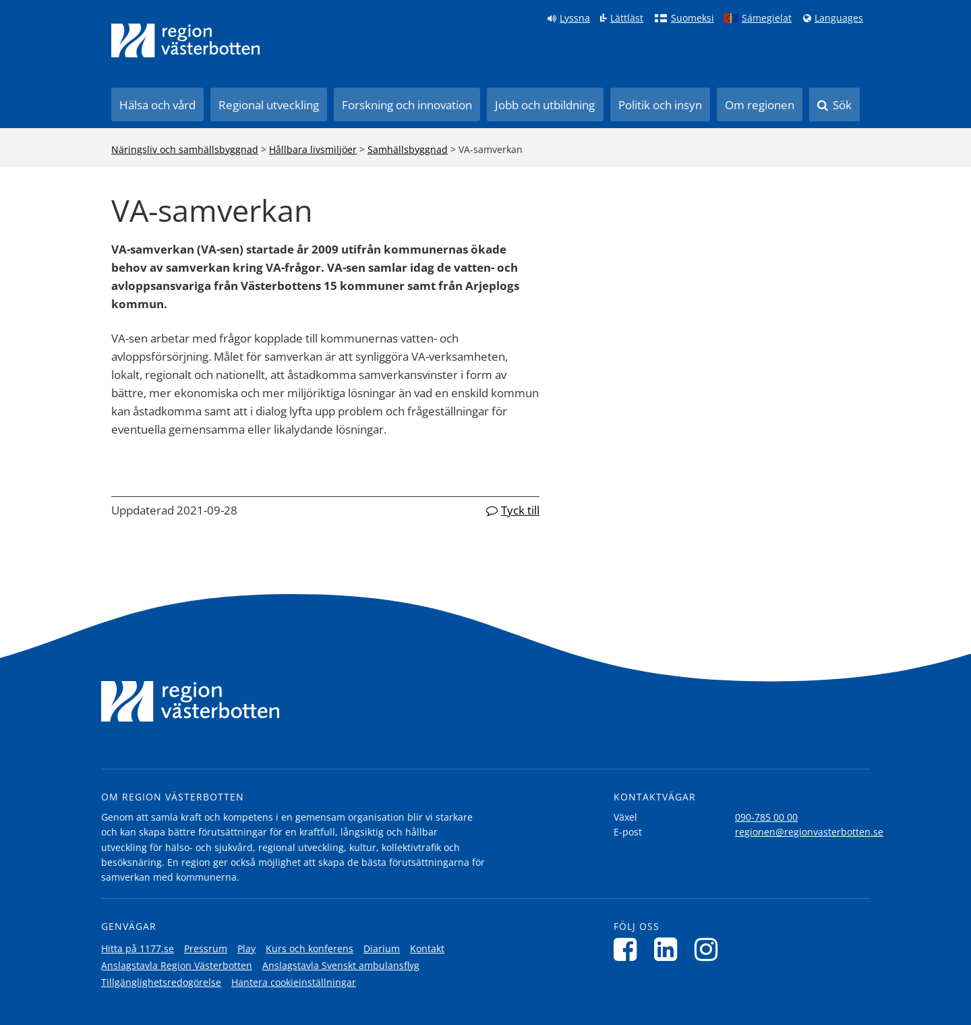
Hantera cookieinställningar (293, 982)
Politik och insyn (660, 105)
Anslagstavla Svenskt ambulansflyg (340, 965)
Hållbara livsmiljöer (313, 149)
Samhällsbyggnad (407, 149)
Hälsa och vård (157, 105)
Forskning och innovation (407, 105)
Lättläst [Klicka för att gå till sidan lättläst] (626, 18)
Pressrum (205, 948)
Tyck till (520, 510)
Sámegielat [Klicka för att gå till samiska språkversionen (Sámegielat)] (767, 18)
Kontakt (427, 948)
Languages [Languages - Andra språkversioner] (839, 18)
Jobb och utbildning (545, 105)
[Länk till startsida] (185, 40)
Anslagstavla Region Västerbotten (176, 965)
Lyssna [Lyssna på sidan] (575, 18)
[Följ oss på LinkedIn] (669, 949)
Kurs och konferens (309, 948)
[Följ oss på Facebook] (629, 949)
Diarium (381, 948)
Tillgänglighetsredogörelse (161, 982)
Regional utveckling (268, 105)
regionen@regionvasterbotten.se (809, 831)
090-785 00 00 (766, 817)
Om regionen (759, 105)
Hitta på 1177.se (137, 948)
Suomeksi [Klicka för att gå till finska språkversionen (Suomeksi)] (692, 18)
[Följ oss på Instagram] (710, 949)
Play (246, 948)
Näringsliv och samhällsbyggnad (184, 149)
